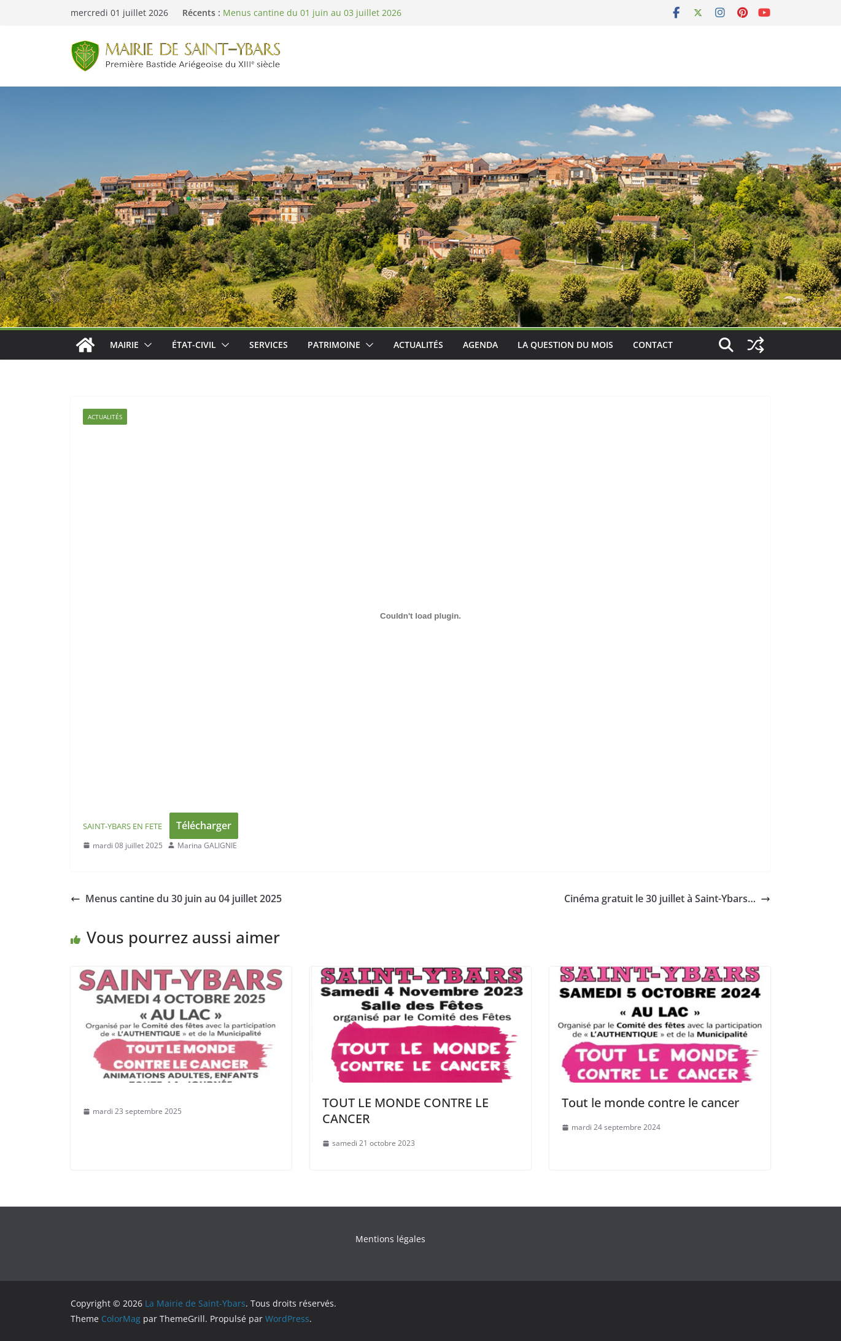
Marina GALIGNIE (207, 845)
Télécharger (203, 825)
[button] (145, 345)
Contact (653, 344)
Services (268, 344)
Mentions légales (390, 1239)
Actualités (418, 344)
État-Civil (194, 344)
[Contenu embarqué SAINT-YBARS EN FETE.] (420, 616)
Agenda (480, 344)
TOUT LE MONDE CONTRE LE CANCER (405, 1110)
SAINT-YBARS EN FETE (122, 826)
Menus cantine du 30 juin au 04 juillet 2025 (176, 898)
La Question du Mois (565, 344)
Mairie (124, 344)
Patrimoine (334, 344)
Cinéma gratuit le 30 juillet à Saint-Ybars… (667, 898)
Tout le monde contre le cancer (650, 1102)
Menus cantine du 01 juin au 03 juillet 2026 (312, 12)
